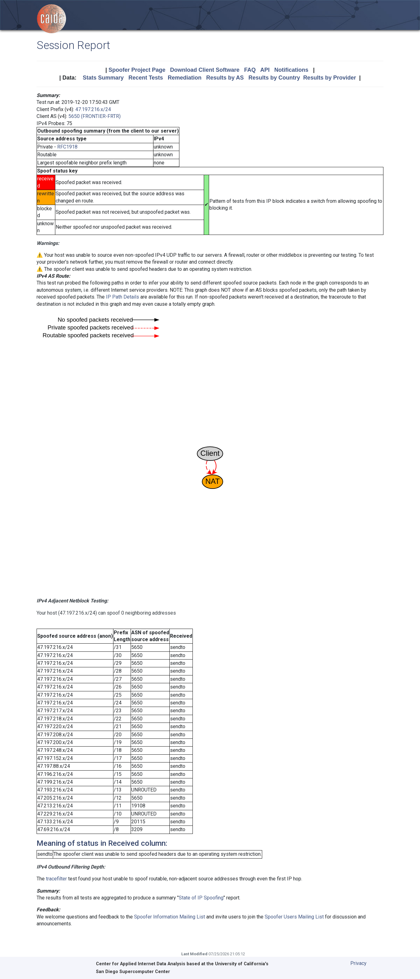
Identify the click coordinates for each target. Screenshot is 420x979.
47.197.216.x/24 (93, 109)
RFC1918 (67, 147)
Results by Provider (329, 78)
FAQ (250, 70)
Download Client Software (204, 70)
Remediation (185, 78)
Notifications (291, 70)
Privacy (358, 963)
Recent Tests (145, 78)
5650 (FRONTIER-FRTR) (94, 116)
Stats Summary (103, 78)
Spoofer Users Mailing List (294, 917)
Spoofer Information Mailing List (169, 917)
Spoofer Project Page (136, 70)
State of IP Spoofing (201, 898)
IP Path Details (122, 297)
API (265, 70)
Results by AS (225, 78)
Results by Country (274, 78)
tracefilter (56, 879)
